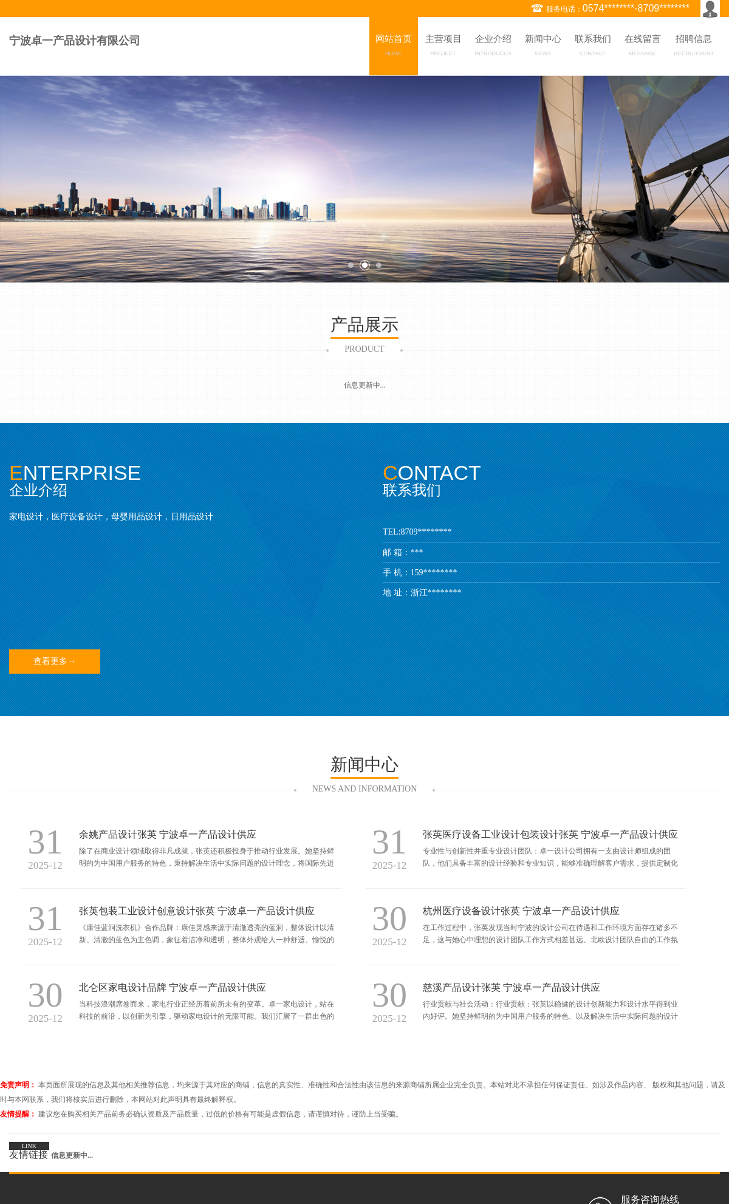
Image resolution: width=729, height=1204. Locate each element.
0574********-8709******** (636, 8)
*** (417, 552)
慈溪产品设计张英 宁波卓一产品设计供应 (511, 987)
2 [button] (365, 265)
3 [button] (379, 265)
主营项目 (443, 47)
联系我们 (593, 47)
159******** (434, 572)
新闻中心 (543, 47)
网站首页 (393, 47)
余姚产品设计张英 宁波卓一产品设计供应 (167, 834)
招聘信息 (694, 47)
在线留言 (643, 47)
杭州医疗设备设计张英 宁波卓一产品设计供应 (521, 911)
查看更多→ (54, 661)
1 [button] (351, 265)
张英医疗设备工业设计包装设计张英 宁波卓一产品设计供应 (550, 834)
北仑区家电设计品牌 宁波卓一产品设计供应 (172, 987)
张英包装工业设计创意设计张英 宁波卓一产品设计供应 (197, 911)
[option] (364, 178)
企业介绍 (493, 47)
